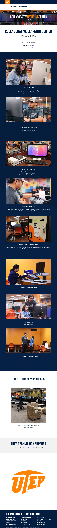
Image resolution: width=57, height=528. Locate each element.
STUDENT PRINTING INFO (28, 212)
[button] (1, 18)
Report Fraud (24, 519)
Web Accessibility (41, 523)
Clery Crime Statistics (10, 519)
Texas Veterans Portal (26, 524)
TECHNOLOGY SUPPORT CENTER (28, 425)
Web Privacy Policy (41, 524)
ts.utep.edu (29, 447)
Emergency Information (11, 521)
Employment (8, 523)
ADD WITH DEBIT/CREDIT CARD (28, 251)
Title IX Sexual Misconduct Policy (44, 519)
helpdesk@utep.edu (30, 47)
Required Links (24, 521)
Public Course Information (26, 517)
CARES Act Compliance (10, 517)
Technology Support (16, 6)
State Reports (24, 523)
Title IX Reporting (41, 517)
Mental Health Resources (11, 524)
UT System (39, 521)
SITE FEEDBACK (36, 527)
